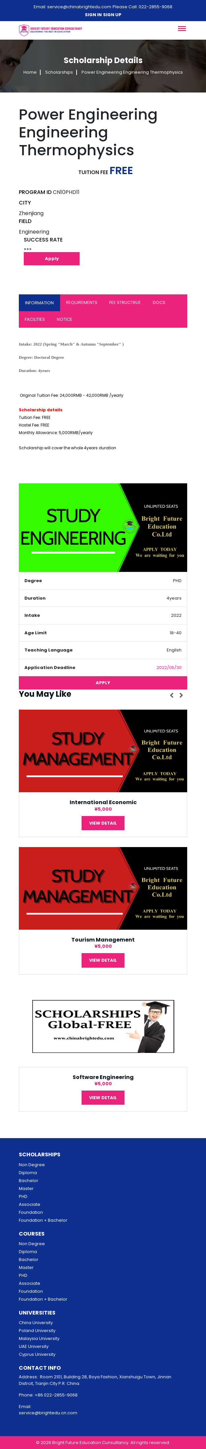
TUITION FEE (93, 172)
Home (30, 72)
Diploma (28, 1173)
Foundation (31, 1212)
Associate (29, 1204)
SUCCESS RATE (43, 239)
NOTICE (64, 319)
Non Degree (32, 1165)
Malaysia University (39, 1338)
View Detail (103, 823)
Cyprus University (37, 1354)
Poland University (37, 1330)
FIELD (25, 221)
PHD (23, 1196)
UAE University (34, 1346)
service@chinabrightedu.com (79, 7)
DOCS (159, 302)
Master (26, 1188)
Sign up (112, 15)
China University (36, 1322)
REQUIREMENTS (81, 302)
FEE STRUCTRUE (125, 302)
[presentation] (173, 695)
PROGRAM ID (35, 192)
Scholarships (59, 72)
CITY (25, 202)
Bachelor (28, 1180)
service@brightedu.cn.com (48, 1413)
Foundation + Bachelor (43, 1220)
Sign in (93, 15)
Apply (52, 258)
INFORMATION (39, 303)
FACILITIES (35, 319)
